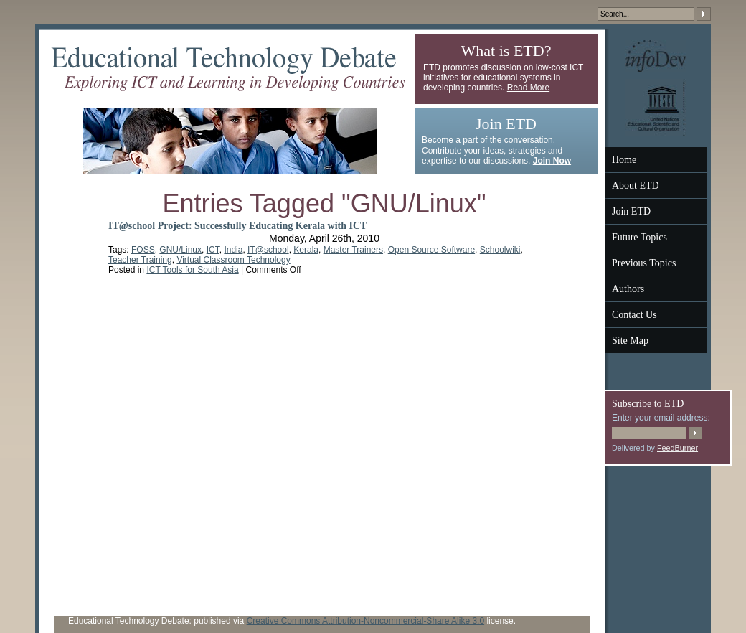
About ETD (635, 185)
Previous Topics (644, 263)
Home (624, 159)
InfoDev (655, 56)
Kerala (305, 250)
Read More (528, 88)
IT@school (268, 250)
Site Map (630, 340)
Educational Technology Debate (228, 69)
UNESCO (655, 107)
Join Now (552, 161)
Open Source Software (431, 250)
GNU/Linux (180, 250)
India (233, 250)
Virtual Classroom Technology (233, 260)
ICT (213, 250)
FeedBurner (677, 448)
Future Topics (639, 237)
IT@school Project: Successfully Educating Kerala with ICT (237, 225)
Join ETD (631, 211)
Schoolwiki (500, 250)
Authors (628, 288)
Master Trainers (353, 250)
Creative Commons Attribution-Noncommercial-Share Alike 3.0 (365, 621)
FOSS (143, 250)
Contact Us (634, 314)
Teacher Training (140, 260)
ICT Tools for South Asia (192, 270)
